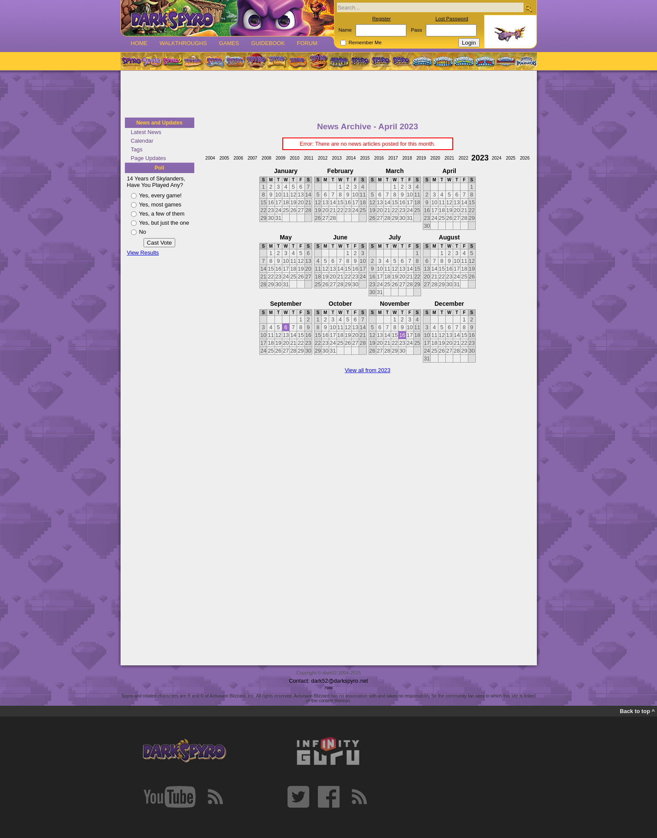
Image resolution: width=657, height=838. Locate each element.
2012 (322, 158)
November (395, 303)
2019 (421, 158)
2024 (496, 158)
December (449, 303)
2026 (525, 158)
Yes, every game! (160, 195)
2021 (449, 158)
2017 (393, 158)
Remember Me (365, 42)
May (285, 237)
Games (229, 43)
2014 (351, 158)
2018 (407, 158)
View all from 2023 (367, 370)
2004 (210, 158)
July (395, 237)
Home (139, 43)
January (285, 170)
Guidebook (268, 43)
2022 (463, 158)
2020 (435, 158)
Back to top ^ (637, 711)
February (340, 170)
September (286, 303)
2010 (294, 158)
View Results (143, 252)
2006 (238, 158)
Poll (159, 168)
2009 (280, 158)
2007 (252, 158)
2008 (266, 158)
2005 (224, 158)
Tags (137, 149)
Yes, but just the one (164, 222)
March (395, 170)
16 (402, 335)
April (449, 170)
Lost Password (451, 18)
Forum (307, 43)
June (340, 237)
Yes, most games (160, 204)
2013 (337, 158)
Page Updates (148, 158)
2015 (364, 158)
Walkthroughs (183, 43)
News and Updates (159, 123)
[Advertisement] (329, 94)
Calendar (142, 140)
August (449, 237)
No (142, 232)
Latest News (146, 132)
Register (381, 18)
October (340, 303)
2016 (379, 158)
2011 (309, 158)
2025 (510, 158)
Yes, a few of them (162, 213)
